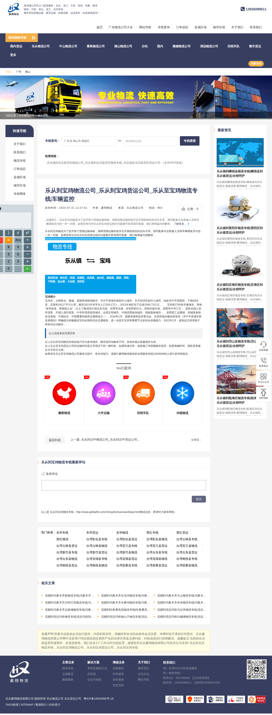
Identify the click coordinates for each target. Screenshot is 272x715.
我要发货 (256, 63)
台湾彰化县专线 (96, 540)
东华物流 (122, 534)
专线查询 (164, 27)
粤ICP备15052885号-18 (98, 700)
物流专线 (20, 160)
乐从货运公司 (72, 700)
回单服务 (118, 675)
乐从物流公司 (41, 46)
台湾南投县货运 (66, 566)
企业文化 (143, 675)
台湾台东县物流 (66, 560)
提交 (199, 500)
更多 (13, 55)
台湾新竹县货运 (96, 553)
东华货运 (92, 534)
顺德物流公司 (182, 46)
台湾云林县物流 (96, 547)
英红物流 (62, 540)
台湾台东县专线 (156, 553)
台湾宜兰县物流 (186, 547)
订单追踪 (182, 27)
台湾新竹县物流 (126, 553)
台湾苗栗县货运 (156, 566)
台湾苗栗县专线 (126, 566)
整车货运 (255, 46)
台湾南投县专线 (186, 560)
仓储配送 (67, 675)
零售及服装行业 (97, 669)
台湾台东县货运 (186, 553)
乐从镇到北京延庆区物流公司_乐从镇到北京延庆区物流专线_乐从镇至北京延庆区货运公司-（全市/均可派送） (116, 162)
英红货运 (182, 534)
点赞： (190, 209)
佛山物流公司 (123, 46)
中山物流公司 (68, 46)
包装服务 (118, 669)
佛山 (27, 71)
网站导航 (145, 27)
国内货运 (16, 46)
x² (27, 232)
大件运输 (104, 413)
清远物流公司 (209, 46)
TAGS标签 (12, 706)
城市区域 (219, 27)
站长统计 (54, 706)
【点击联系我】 (201, 679)
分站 (145, 46)
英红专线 (152, 534)
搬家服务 (67, 681)
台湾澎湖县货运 (126, 560)
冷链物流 (182, 413)
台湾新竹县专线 (66, 553)
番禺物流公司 (96, 46)
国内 (160, 46)
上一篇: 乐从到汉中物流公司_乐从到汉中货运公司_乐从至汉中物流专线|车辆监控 (105, 439)
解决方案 (93, 663)
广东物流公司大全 (121, 27)
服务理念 (143, 669)
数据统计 (41, 706)
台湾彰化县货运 (126, 540)
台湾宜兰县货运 (156, 547)
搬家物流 (64, 413)
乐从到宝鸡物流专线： (63, 513)
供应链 (91, 675)
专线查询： (52, 140)
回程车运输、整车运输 (99, 27)
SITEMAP (27, 706)
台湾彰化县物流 (156, 540)
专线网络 (20, 193)
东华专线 (62, 534)
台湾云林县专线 (186, 540)
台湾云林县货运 (66, 547)
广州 (18, 71)
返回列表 (55, 440)
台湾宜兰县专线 (126, 547)
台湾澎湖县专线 (96, 560)
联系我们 (256, 27)
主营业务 (68, 663)
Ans (18, 240)
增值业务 (119, 663)
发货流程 (118, 686)
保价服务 (118, 681)
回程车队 (234, 46)
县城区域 (200, 27)
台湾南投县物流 (96, 566)
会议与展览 (94, 681)
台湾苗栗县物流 (186, 566)
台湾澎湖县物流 (156, 560)
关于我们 (237, 27)
